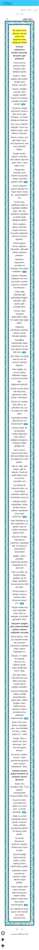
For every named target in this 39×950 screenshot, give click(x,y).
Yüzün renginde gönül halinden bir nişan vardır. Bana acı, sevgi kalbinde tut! (19, 192)
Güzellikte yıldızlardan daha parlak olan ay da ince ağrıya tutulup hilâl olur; (19, 346)
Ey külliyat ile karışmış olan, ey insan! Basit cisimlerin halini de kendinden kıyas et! (19, 491)
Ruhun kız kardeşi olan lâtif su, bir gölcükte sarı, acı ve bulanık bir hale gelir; (19, 407)
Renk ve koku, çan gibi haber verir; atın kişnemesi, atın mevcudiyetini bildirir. (19, 143)
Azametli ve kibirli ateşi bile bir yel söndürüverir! (19, 421)
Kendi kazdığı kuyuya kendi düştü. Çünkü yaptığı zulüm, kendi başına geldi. (19, 860)
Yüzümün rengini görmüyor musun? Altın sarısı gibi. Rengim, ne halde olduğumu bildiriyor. (19, 114)
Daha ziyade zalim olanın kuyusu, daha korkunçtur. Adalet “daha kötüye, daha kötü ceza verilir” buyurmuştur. (19, 895)
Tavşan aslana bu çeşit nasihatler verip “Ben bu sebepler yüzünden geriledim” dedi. (19, 613)
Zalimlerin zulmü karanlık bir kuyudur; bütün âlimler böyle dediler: (19, 876)
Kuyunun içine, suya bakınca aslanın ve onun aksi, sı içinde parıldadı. (19, 806)
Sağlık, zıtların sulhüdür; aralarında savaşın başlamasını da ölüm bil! (19, 562)
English (22, 10)
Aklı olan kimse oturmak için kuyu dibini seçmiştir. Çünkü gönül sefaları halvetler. (19, 681)
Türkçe (29, 10)
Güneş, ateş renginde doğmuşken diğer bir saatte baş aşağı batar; (19, 317)
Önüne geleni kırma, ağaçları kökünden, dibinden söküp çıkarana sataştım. (19, 249)
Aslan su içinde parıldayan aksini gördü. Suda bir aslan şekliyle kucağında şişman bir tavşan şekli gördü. (19, 825)
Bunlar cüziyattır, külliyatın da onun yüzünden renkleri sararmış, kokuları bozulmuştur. (19, 281)
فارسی (35, 10)
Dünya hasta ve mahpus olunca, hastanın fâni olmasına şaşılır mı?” (19, 597)
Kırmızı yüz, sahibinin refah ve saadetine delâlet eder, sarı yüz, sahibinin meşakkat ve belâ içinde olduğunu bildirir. (19, 211)
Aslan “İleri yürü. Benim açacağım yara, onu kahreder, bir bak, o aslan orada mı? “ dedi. (19, 728)
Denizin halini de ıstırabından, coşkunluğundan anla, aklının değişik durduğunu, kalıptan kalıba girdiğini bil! (19, 437)
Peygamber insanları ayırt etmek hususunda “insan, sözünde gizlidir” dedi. (19, 175)
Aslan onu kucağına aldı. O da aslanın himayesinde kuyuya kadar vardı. (19, 790)
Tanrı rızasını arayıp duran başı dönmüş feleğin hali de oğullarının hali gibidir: (19, 456)
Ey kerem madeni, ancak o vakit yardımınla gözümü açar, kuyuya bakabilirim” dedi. (19, 760)
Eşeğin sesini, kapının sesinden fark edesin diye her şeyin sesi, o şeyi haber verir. (19, 159)
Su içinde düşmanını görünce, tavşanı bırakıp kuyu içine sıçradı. (19, 844)
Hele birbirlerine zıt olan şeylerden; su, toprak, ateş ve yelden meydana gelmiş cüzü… (19, 526)
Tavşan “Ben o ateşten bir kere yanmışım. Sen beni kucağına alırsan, (19, 744)
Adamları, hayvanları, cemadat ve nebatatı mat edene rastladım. (19, 265)
